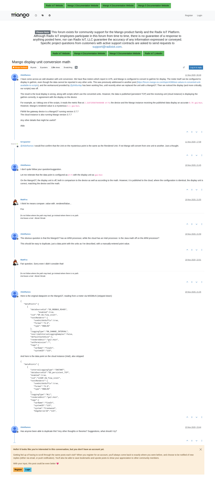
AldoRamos (25, 75)
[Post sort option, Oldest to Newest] (184, 67)
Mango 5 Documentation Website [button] (153, 5)
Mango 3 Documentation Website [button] (82, 5)
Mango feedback (20, 67)
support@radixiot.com (107, 46)
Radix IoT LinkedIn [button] (153, 53)
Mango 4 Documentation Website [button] (118, 5)
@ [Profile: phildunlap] (76, 85)
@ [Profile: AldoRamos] (26, 146)
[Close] (200, 449)
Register (18, 470)
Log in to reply (196, 67)
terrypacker (25, 142)
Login (27, 470)
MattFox (23, 200)
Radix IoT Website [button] (54, 5)
